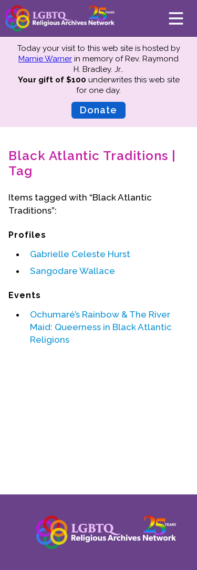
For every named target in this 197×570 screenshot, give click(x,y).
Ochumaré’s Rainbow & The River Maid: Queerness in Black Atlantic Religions (101, 327)
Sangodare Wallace (72, 271)
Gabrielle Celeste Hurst (80, 254)
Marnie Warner (45, 59)
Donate (98, 109)
